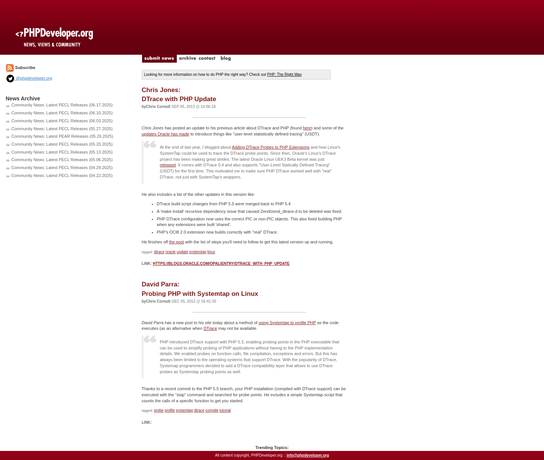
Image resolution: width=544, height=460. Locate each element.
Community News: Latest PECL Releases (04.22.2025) (62, 175)
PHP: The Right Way (284, 74)
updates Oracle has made (165, 134)
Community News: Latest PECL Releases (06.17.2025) (62, 105)
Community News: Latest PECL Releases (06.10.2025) (62, 113)
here (307, 128)
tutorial (225, 410)
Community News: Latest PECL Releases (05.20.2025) (62, 144)
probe (159, 410)
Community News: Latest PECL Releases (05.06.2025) (62, 159)
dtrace (159, 252)
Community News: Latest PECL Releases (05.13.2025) (62, 152)
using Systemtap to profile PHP (287, 322)
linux (211, 252)
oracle (170, 252)
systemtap (198, 252)
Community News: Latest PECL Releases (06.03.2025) (62, 120)
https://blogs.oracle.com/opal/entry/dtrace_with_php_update (221, 264)
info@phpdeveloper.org (308, 455)
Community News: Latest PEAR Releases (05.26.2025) (62, 136)
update (183, 252)
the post (176, 242)
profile (170, 410)
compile (212, 410)
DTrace (210, 328)
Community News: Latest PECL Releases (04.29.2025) (62, 167)
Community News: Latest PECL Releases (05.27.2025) (62, 128)
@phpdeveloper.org (29, 78)
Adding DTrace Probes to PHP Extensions (270, 147)
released (168, 165)
